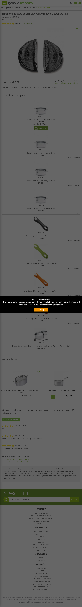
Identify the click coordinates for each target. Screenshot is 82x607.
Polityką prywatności (54, 302)
